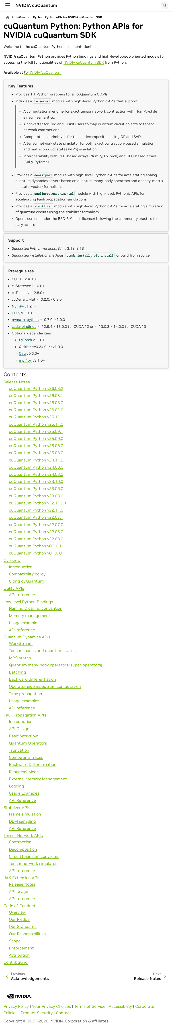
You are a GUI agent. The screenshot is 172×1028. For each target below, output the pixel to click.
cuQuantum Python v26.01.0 (36, 409)
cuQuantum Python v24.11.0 (36, 460)
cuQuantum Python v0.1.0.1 (35, 546)
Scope (14, 941)
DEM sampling (22, 821)
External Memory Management (38, 779)
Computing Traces (26, 757)
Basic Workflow (23, 736)
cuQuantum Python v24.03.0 (36, 474)
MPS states (20, 658)
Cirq (22, 353)
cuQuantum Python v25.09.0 (36, 438)
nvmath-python (25, 319)
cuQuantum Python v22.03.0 (36, 538)
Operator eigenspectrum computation (45, 686)
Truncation (19, 750)
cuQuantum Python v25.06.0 (36, 445)
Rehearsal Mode (24, 771)
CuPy (16, 313)
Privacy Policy (16, 1006)
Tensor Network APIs (23, 835)
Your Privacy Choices (51, 1006)
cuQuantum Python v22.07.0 (36, 524)
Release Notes (17, 382)
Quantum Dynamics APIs (27, 637)
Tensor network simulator (33, 863)
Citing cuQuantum (26, 581)
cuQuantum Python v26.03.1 (36, 395)
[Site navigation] (8, 5)
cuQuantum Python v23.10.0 (36, 481)
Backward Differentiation (32, 764)
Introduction (21, 567)
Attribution (19, 955)
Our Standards (23, 926)
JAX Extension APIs (22, 877)
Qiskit (24, 346)
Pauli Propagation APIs (25, 715)
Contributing (16, 962)
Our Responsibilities (27, 933)
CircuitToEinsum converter (34, 856)
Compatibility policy (27, 574)
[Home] (7, 17)
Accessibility (120, 1006)
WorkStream (21, 643)
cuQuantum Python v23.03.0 (36, 496)
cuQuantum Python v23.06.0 (36, 488)
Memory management (29, 615)
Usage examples (24, 700)
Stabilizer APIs (17, 807)
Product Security (37, 1012)
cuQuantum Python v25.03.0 (36, 452)
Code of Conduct (20, 905)
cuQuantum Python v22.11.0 (36, 510)
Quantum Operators (28, 743)
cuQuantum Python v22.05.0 (36, 531)
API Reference (22, 800)
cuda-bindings (24, 326)
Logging (16, 786)
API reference (22, 594)
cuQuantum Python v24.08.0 (36, 467)
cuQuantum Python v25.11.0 (36, 424)
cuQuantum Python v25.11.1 (36, 417)
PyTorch (25, 340)
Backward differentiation (32, 679)
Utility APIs (14, 588)
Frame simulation (25, 814)
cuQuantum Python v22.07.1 (36, 517)
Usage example (23, 622)
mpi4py (25, 360)
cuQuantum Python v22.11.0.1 (38, 503)
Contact (63, 1012)
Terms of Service (89, 1006)
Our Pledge (19, 919)
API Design (19, 728)
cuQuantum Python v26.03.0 (36, 402)
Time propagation (25, 693)
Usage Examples (24, 793)
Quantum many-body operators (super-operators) (55, 665)
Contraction (20, 842)
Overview (12, 560)
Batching (17, 672)
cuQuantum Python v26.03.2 (36, 388)
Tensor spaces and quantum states (42, 650)
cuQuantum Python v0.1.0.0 (35, 553)
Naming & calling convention (35, 608)
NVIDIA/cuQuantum (45, 72)
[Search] (164, 5)
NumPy (18, 306)
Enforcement (21, 948)
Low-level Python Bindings (28, 601)
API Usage (18, 891)
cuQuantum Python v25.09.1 (36, 431)
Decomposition (23, 849)
